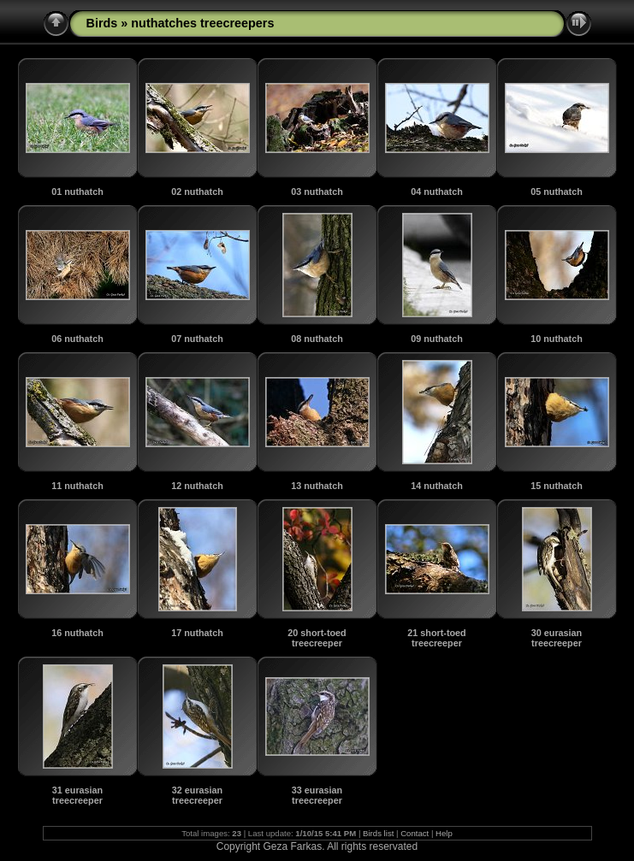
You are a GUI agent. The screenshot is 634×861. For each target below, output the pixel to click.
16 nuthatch (77, 633)
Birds (102, 23)
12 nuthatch (197, 486)
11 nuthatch (77, 486)
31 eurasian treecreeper (77, 795)
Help (444, 833)
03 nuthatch (317, 191)
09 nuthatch (437, 338)
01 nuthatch (77, 191)
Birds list (378, 833)
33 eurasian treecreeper (317, 795)
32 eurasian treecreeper (197, 795)
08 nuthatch (317, 338)
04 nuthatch (437, 191)
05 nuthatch (556, 191)
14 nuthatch (437, 486)
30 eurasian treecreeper (556, 638)
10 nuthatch (556, 338)
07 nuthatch (197, 338)
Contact (414, 833)
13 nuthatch (317, 486)
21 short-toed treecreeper (436, 638)
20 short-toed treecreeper (316, 638)
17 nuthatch (197, 633)
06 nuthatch (77, 338)
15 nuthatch (556, 486)
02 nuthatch (197, 191)
